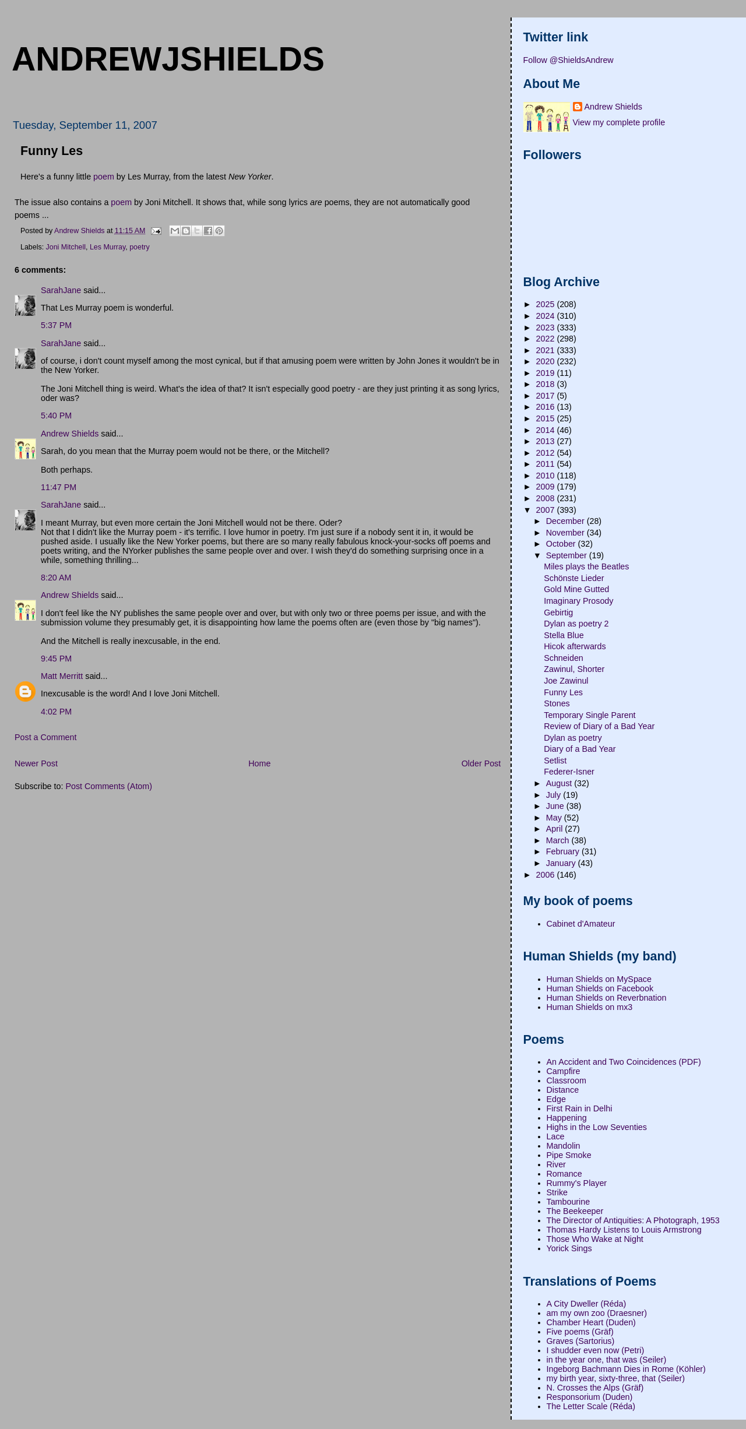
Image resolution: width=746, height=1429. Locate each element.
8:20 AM (56, 577)
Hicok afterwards (575, 646)
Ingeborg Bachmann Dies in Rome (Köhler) (626, 1369)
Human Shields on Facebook (600, 988)
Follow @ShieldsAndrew (568, 60)
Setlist (555, 760)
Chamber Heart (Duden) (591, 1322)
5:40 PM (56, 415)
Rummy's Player (577, 1183)
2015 (546, 418)
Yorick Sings (569, 1248)
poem (103, 176)
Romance (564, 1173)
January (562, 863)
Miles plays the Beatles (586, 566)
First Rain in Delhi (580, 1108)
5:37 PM (56, 325)
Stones (557, 703)
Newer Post (36, 763)
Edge (556, 1099)
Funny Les (563, 692)
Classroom (566, 1080)
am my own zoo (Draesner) (597, 1313)
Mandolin (563, 1145)
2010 (546, 475)
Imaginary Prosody (578, 601)
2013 (546, 441)
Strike (557, 1192)
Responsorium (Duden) (590, 1397)
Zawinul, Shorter (574, 669)
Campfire (563, 1071)
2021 (546, 350)
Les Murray (107, 247)
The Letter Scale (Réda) (591, 1406)
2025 (546, 304)
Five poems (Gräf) (580, 1331)
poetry (139, 247)
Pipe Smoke (569, 1155)
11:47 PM (58, 487)
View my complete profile (619, 122)
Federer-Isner (569, 771)
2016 (546, 406)
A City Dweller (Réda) (587, 1303)
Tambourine (568, 1201)
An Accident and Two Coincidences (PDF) (624, 1062)
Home (259, 763)
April (555, 828)
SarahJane (61, 290)
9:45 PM (56, 658)
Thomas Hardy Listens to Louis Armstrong (624, 1229)
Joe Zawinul (566, 680)
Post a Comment (45, 737)
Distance (563, 1089)
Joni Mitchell (66, 247)
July (554, 795)
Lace (556, 1136)
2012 (546, 452)
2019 (546, 373)
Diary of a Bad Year (579, 749)
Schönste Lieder (574, 578)
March (559, 840)
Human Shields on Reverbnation (607, 997)
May (555, 817)
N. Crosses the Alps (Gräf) (595, 1387)
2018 (546, 384)
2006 (546, 874)
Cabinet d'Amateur (581, 923)
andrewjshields (168, 59)
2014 (546, 430)
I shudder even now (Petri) (596, 1350)
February (564, 851)
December (566, 521)
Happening (567, 1117)
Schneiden (563, 658)
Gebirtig (558, 612)
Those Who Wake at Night (595, 1239)
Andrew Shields (69, 433)
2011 (546, 464)
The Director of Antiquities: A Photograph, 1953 (633, 1220)
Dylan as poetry (572, 737)
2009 (546, 486)
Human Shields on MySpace (599, 979)
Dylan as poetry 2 (576, 623)
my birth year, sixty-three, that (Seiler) (616, 1378)
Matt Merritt (62, 676)
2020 (546, 361)
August (560, 783)
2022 (546, 338)
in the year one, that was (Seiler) (607, 1359)
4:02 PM (56, 711)
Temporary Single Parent (589, 715)
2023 (546, 327)
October (562, 543)
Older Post (481, 763)
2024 (546, 316)
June (556, 806)
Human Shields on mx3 (590, 1007)
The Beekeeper (575, 1211)
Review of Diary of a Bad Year (599, 726)
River (556, 1164)
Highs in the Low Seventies (597, 1127)
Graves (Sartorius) (581, 1341)
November (566, 532)
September (567, 555)
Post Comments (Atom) (108, 786)
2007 (546, 510)
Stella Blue (563, 635)
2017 (546, 395)
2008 (546, 498)
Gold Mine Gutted (576, 589)
